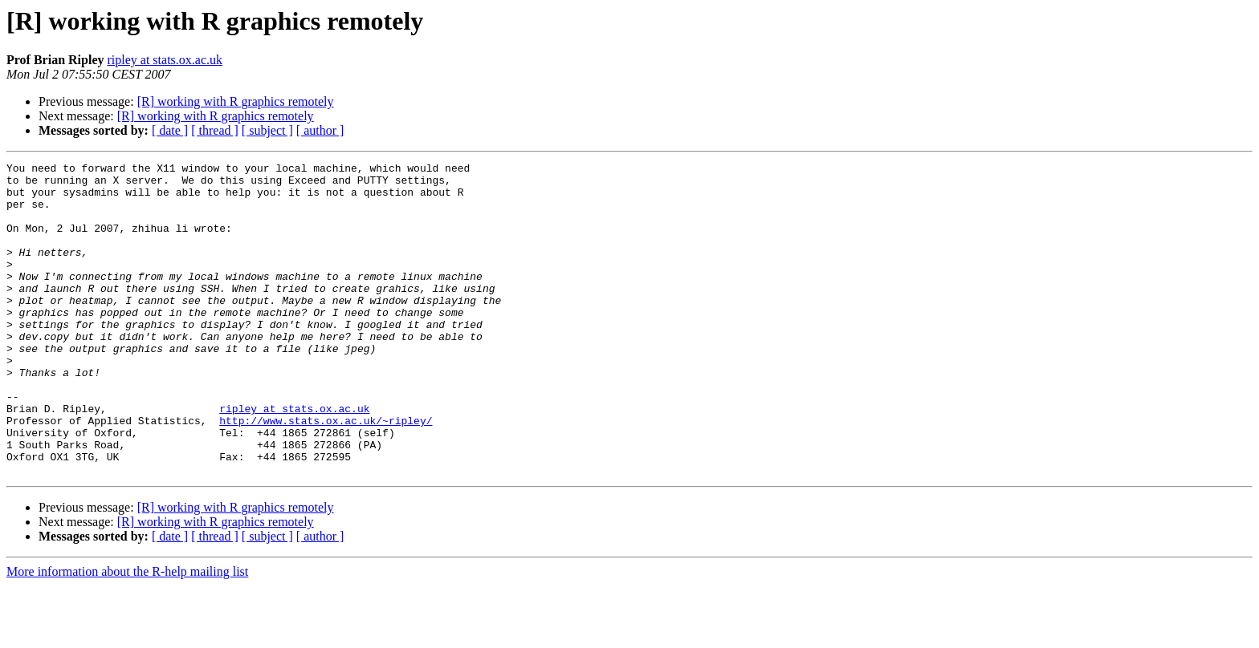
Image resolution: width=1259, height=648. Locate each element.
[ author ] (320, 130)
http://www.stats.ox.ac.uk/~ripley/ (325, 473)
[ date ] (170, 130)
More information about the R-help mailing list (127, 634)
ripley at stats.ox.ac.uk (164, 60)
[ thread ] (214, 130)
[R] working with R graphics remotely (235, 101)
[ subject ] (267, 130)
